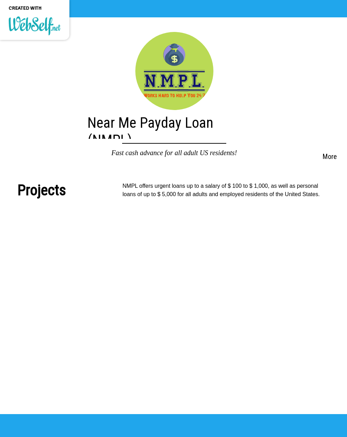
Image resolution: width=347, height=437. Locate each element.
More (329, 156)
